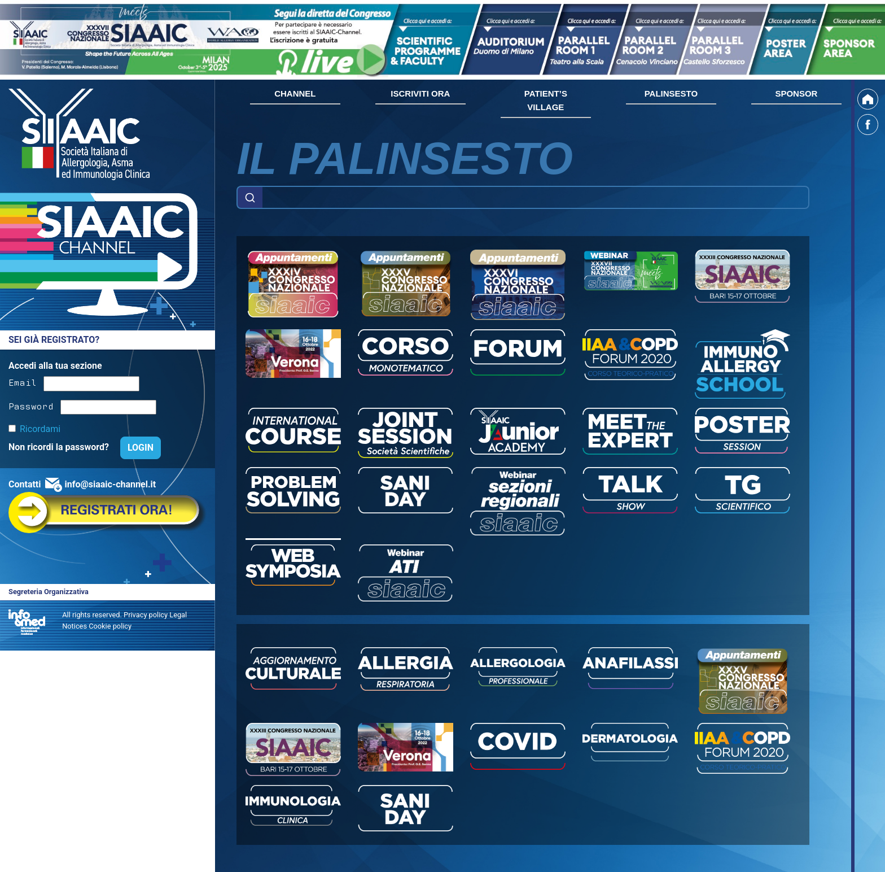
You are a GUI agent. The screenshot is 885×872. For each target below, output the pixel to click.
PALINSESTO (671, 93)
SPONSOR (796, 93)
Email (22, 382)
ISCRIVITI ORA (420, 93)
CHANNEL (295, 93)
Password (31, 405)
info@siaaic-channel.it (110, 484)
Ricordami (40, 429)
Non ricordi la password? (59, 447)
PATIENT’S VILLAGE (545, 100)
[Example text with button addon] (535, 198)
